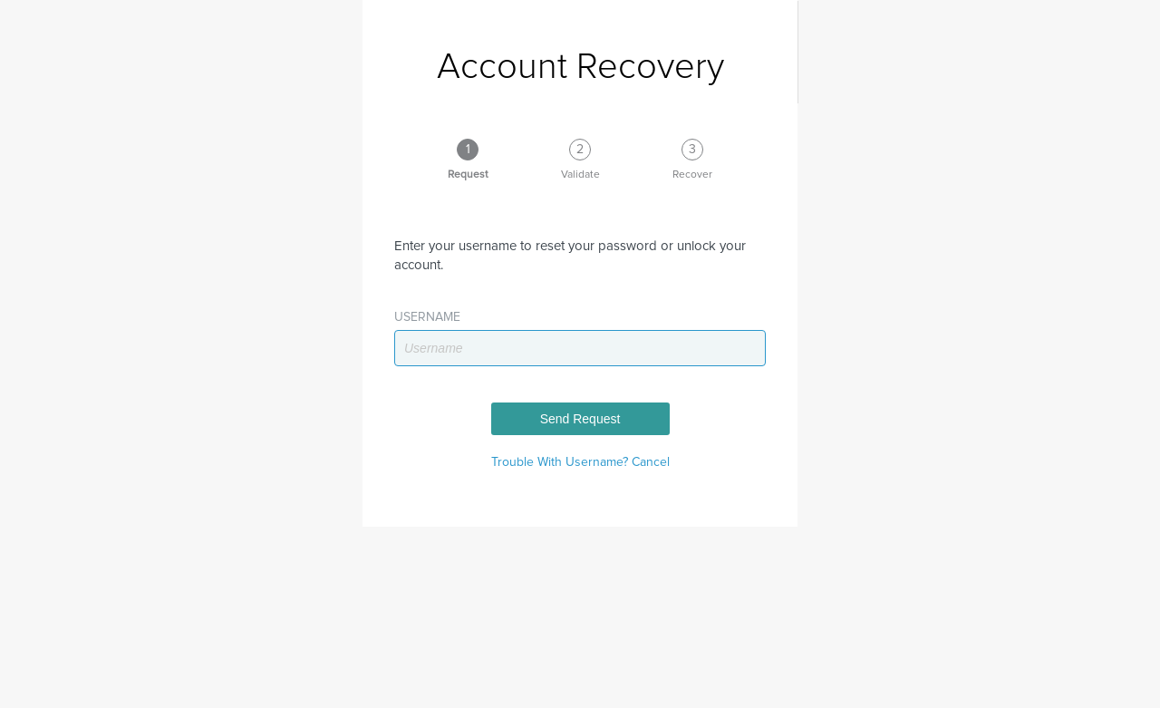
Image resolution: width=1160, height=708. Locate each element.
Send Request (580, 419)
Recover (692, 175)
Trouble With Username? (561, 462)
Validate (580, 175)
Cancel (651, 462)
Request (468, 175)
